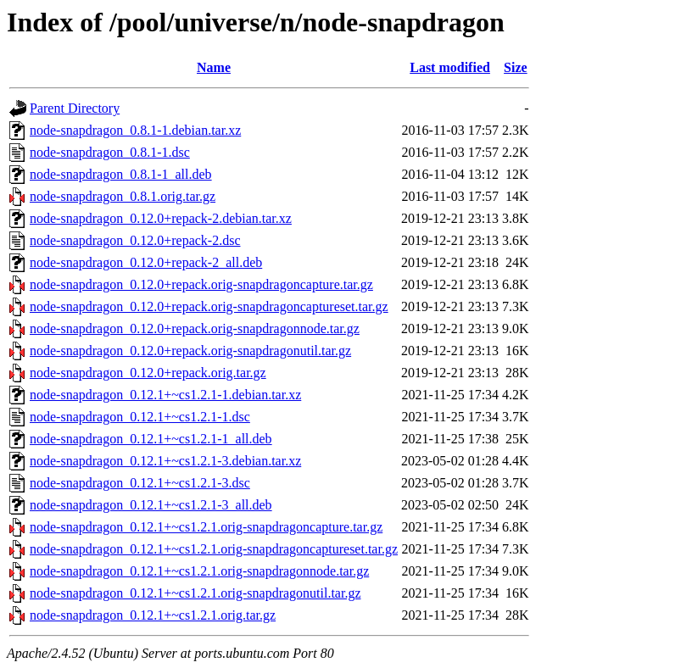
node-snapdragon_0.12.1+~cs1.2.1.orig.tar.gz (153, 615)
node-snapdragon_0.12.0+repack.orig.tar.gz (148, 372)
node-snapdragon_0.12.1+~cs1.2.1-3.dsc (140, 483)
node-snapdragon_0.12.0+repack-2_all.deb (146, 262)
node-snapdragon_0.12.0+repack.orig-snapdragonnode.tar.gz (195, 328)
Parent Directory (75, 108)
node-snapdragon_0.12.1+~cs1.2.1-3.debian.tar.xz (165, 461)
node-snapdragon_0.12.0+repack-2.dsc (135, 240)
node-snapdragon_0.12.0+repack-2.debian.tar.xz (161, 218)
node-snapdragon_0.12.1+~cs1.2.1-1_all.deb (151, 438)
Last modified (450, 67)
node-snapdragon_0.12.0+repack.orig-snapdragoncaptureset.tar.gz (209, 306)
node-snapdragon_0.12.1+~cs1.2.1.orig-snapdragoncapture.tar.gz (206, 527)
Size (515, 67)
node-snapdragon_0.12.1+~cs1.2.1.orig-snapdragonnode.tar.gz (199, 571)
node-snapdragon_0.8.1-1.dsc (110, 152)
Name (214, 67)
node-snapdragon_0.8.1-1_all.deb (121, 174)
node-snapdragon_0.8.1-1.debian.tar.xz (135, 130)
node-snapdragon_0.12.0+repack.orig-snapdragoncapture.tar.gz (201, 284)
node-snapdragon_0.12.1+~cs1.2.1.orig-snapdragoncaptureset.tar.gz (214, 549)
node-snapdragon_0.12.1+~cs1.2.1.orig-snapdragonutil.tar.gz (195, 593)
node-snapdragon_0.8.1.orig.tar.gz (122, 196)
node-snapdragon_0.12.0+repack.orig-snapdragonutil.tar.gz (190, 350)
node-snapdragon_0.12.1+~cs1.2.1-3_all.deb (151, 505)
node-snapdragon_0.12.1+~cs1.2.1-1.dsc (140, 416)
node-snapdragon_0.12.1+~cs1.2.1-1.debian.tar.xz (165, 394)
